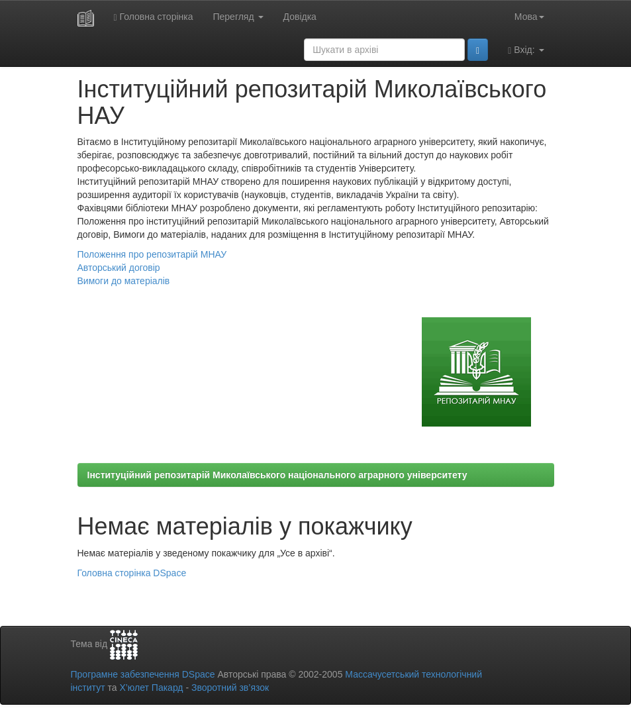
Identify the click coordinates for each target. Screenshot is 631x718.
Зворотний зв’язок (230, 687)
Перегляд (238, 16)
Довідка (299, 16)
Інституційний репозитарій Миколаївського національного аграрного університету (277, 475)
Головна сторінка (153, 17)
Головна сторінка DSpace (132, 573)
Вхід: (526, 50)
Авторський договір (118, 267)
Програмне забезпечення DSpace (143, 674)
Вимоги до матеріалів (123, 281)
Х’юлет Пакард (151, 687)
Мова (529, 16)
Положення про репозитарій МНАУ (152, 254)
